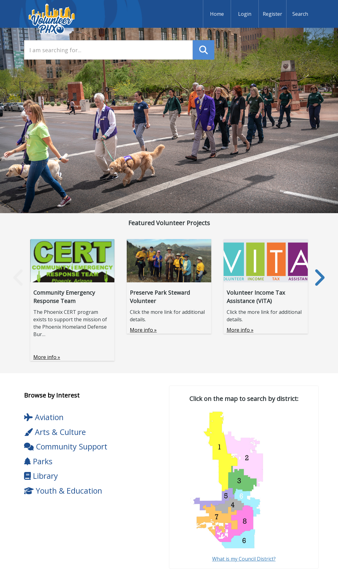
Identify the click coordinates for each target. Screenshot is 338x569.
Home (217, 14)
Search (300, 14)
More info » (46, 357)
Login (244, 14)
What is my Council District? (244, 558)
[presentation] (18, 277)
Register (272, 14)
